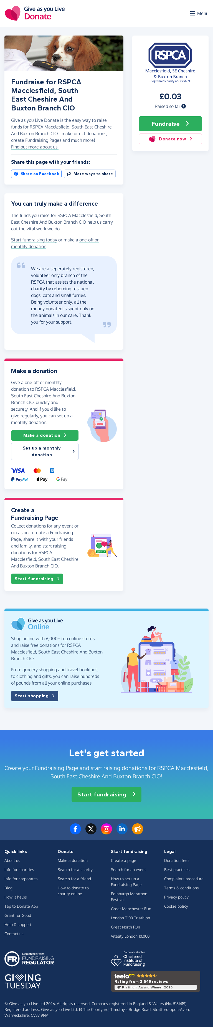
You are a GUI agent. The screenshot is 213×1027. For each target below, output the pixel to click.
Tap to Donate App (21, 906)
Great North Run (125, 927)
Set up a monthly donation (49, 451)
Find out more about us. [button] (35, 147)
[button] (183, 106)
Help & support (17, 924)
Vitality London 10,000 (130, 936)
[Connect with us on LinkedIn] (122, 832)
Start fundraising (37, 579)
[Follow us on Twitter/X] (91, 832)
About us (12, 860)
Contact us (14, 933)
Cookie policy (176, 906)
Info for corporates (21, 878)
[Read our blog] (137, 832)
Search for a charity (75, 869)
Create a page (123, 860)
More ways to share (89, 174)
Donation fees (176, 860)
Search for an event (128, 869)
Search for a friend (74, 878)
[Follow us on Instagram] (106, 832)
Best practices (177, 869)
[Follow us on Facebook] (75, 832)
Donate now (170, 138)
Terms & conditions (181, 887)
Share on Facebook (36, 174)
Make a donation (45, 435)
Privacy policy (176, 897)
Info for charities (19, 869)
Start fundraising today (34, 240)
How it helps (15, 897)
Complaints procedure (184, 878)
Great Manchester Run (131, 908)
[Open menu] (199, 13)
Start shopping (35, 696)
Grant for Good (17, 915)
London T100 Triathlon (130, 917)
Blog (8, 887)
